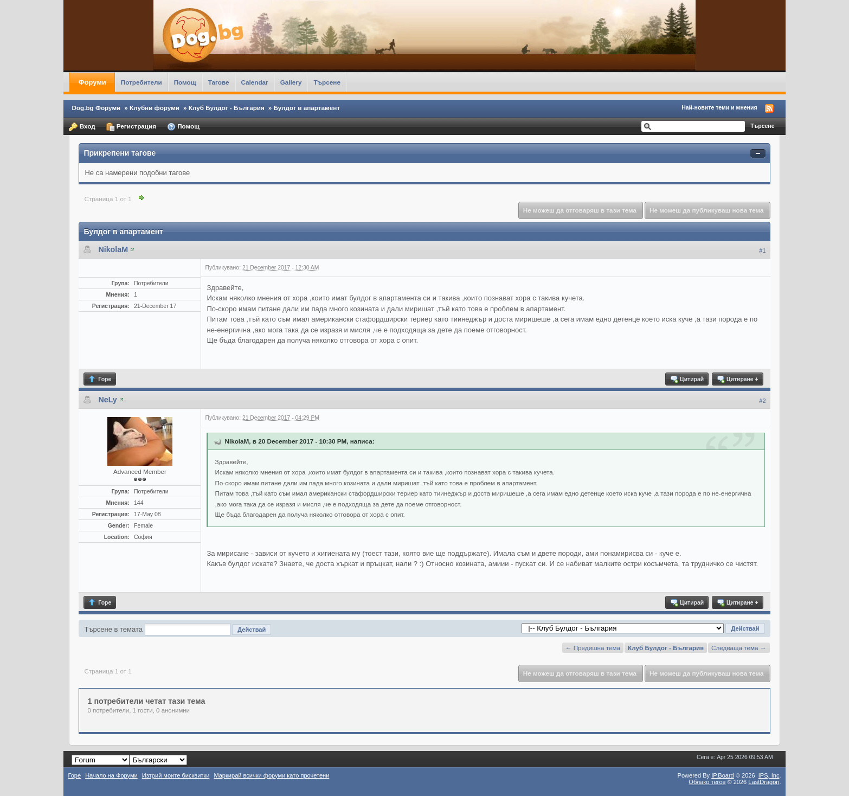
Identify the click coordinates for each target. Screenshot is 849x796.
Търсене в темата (113, 629)
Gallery (291, 82)
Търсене (326, 82)
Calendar (254, 82)
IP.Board (722, 775)
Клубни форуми (154, 107)
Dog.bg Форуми (96, 107)
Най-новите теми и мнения (719, 107)
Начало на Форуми (111, 775)
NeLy (107, 399)
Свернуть (758, 153)
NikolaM (113, 249)
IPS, (769, 775)
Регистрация (131, 127)
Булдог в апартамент (307, 107)
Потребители (141, 82)
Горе (99, 379)
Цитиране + (737, 379)
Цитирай (687, 379)
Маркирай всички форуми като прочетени (271, 775)
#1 (762, 250)
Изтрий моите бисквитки (176, 775)
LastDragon (763, 782)
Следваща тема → (738, 647)
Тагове (218, 82)
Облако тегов (707, 782)
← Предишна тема (592, 647)
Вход (82, 127)
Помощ (185, 82)
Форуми (92, 82)
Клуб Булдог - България (227, 107)
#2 (762, 400)
